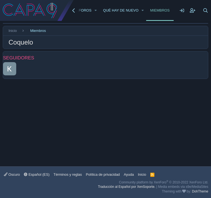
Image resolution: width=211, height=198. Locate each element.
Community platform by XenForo (163, 182)
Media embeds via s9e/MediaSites (183, 187)
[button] (95, 10)
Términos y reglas (68, 174)
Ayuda (129, 174)
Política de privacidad (103, 174)
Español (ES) (36, 174)
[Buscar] (205, 10)
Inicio (142, 174)
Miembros (160, 10)
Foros (85, 10)
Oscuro (12, 174)
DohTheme (200, 191)
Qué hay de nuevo (120, 10)
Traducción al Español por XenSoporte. (126, 187)
